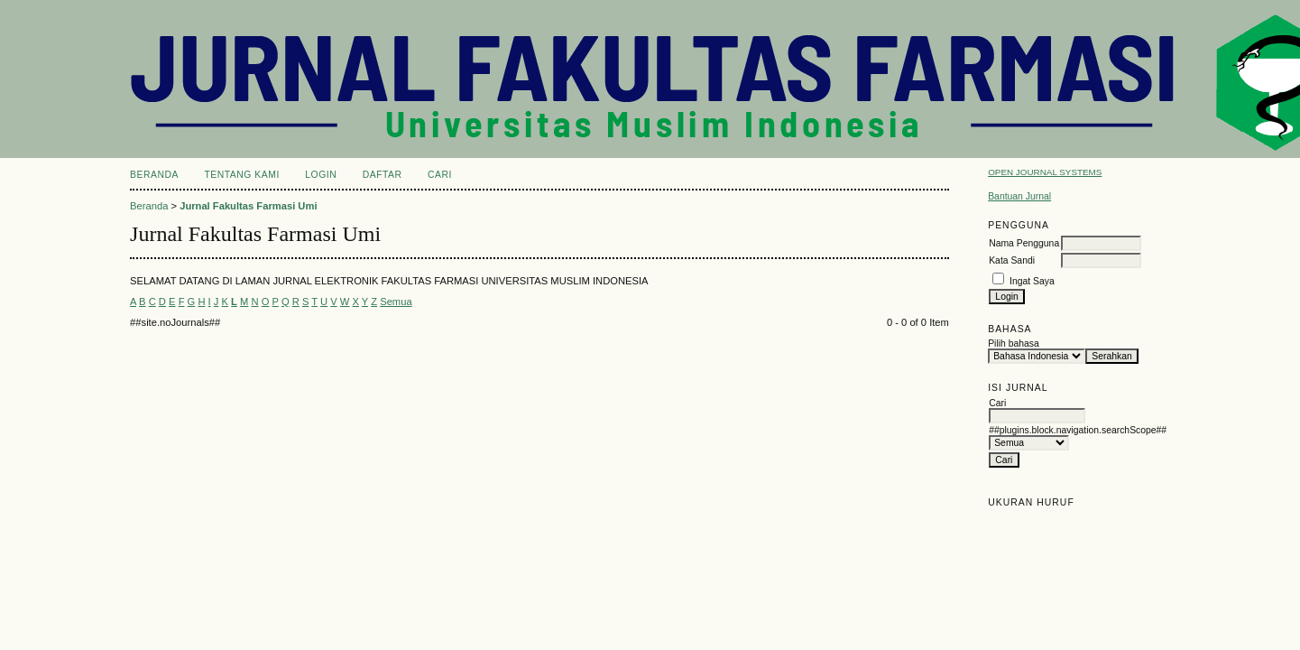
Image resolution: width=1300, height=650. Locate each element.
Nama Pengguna (1024, 243)
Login (321, 175)
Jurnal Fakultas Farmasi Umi (248, 205)
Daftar (382, 175)
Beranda (154, 175)
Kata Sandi (1012, 260)
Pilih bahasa (1013, 343)
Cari (440, 175)
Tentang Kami (241, 175)
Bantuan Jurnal (1019, 196)
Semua (395, 301)
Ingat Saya (1032, 281)
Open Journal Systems (1045, 172)
